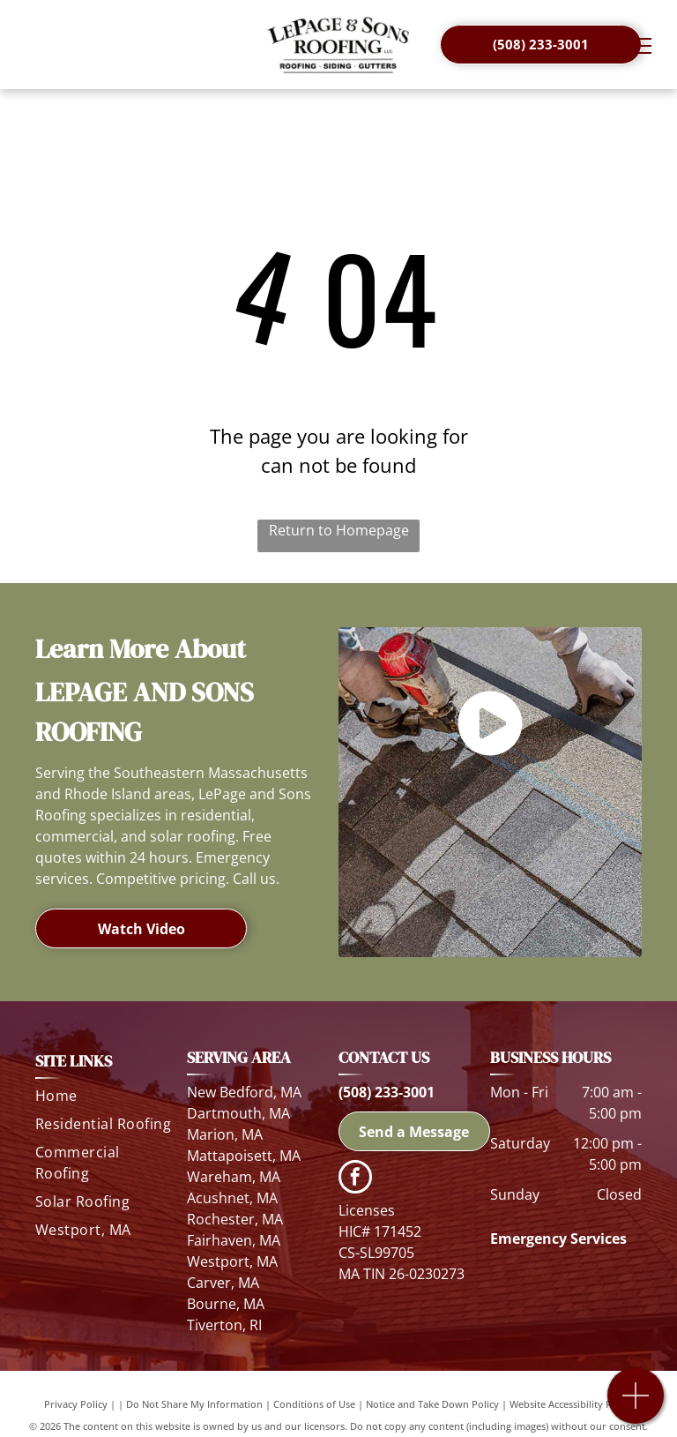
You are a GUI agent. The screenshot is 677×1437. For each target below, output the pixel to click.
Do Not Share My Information (194, 1404)
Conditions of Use (314, 1404)
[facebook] (355, 1179)
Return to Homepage (339, 530)
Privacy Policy (76, 1404)
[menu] (638, 46)
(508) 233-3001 (386, 1092)
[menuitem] (104, 1099)
